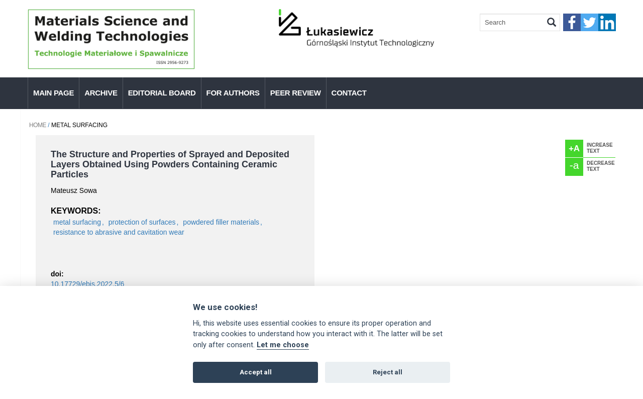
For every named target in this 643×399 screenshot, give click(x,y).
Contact (349, 92)
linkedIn (607, 22)
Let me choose (283, 345)
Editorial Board (162, 92)
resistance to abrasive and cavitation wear (118, 232)
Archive (100, 92)
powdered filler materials (221, 222)
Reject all (387, 372)
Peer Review (295, 92)
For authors (233, 92)
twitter (589, 22)
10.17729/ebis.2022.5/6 (87, 284)
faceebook (572, 22)
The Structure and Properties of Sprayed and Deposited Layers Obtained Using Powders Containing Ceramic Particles (170, 164)
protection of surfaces (142, 222)
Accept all (256, 372)
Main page (53, 92)
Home (37, 125)
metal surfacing (77, 222)
